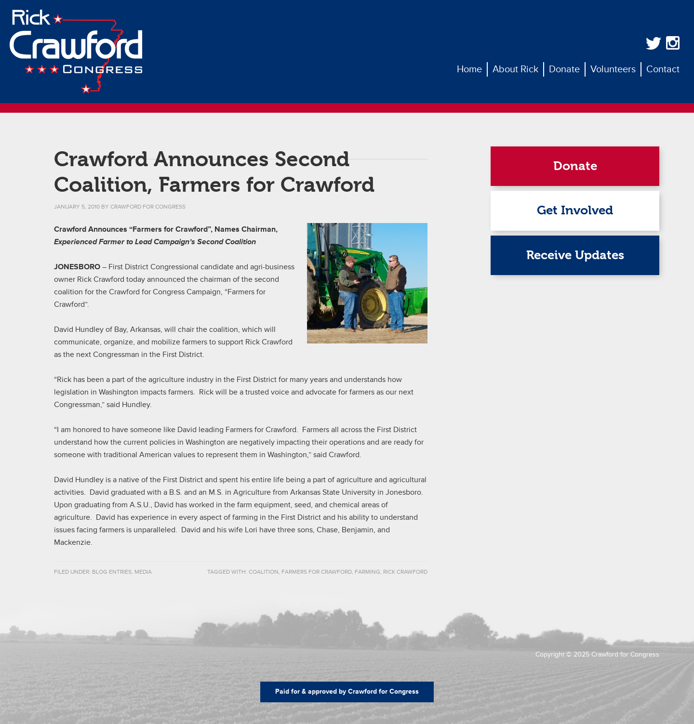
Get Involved (575, 210)
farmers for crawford (316, 572)
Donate (575, 165)
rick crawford (405, 572)
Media (143, 572)
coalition (264, 572)
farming (367, 572)
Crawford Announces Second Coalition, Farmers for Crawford (214, 171)
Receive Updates (575, 255)
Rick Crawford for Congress (76, 51)
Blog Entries (112, 572)
